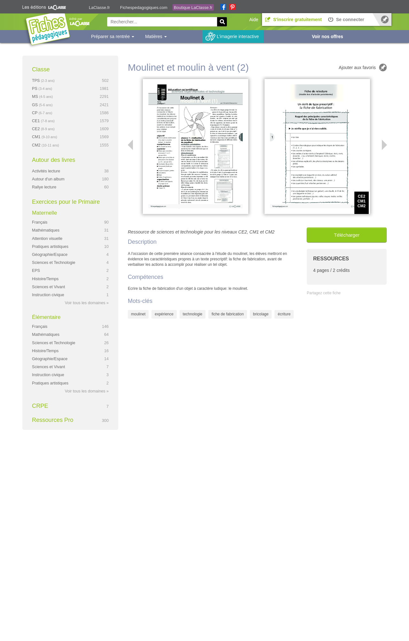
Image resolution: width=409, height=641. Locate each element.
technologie (192, 314)
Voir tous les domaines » (87, 303)
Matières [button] (156, 36)
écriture (284, 314)
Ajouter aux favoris (357, 67)
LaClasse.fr (99, 7)
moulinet (138, 314)
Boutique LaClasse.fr (193, 7)
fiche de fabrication (228, 314)
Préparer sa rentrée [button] (112, 36)
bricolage (261, 314)
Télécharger (346, 235)
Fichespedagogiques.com (143, 7)
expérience (164, 314)
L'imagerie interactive (238, 36)
